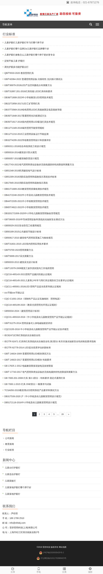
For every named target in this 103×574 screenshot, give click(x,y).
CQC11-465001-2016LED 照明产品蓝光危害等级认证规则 (32, 286)
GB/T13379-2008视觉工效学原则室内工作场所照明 (29, 268)
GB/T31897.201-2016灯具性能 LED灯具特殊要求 (28, 91)
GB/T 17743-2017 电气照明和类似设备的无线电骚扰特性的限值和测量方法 (40, 372)
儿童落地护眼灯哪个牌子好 (18, 487)
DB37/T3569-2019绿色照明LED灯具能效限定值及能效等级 (33, 109)
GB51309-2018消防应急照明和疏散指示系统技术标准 (30, 176)
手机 (39, 569)
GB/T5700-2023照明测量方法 (18, 250)
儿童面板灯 (10, 481)
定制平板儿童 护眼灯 (14, 61)
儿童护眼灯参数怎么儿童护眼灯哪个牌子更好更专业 (29, 54)
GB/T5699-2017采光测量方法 (18, 256)
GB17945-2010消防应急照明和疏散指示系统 (26, 183)
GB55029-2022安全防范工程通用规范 (22, 225)
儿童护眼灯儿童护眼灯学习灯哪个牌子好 (24, 42)
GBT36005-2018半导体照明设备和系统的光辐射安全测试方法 (34, 219)
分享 (13, 569)
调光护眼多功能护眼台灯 (16, 67)
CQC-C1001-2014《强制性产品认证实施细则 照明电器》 (33, 298)
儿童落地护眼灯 (12, 494)
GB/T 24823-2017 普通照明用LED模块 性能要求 (27, 359)
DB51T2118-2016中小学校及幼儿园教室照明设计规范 (30, 402)
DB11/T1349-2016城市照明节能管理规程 (24, 128)
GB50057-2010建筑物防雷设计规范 (21, 158)
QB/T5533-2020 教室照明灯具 (19, 73)
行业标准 (9, 450)
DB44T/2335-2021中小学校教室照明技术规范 (26, 201)
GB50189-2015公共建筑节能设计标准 (22, 231)
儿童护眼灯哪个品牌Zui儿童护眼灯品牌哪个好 (26, 48)
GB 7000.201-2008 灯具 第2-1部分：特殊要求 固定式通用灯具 (34, 378)
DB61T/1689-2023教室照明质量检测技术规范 (26, 189)
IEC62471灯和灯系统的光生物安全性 (22, 335)
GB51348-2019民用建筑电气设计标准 (22, 170)
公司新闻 (9, 438)
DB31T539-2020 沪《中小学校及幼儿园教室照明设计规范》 (33, 396)
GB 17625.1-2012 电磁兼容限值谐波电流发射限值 (28, 366)
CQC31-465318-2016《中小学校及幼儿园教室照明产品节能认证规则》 (39, 317)
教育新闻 (9, 444)
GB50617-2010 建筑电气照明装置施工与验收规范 (28, 237)
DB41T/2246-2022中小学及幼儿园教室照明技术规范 (29, 195)
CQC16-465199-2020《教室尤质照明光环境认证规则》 (31, 305)
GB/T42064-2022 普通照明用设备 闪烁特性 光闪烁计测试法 (33, 79)
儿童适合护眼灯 (12, 474)
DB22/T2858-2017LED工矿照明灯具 (22, 103)
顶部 (90, 569)
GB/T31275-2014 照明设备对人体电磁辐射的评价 (28, 323)
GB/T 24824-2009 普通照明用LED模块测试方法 (27, 353)
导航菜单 (7, 24)
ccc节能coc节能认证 (14, 292)
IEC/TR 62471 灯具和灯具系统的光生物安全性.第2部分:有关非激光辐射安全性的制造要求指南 (50, 341)
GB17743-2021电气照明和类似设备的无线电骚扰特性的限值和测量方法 (39, 164)
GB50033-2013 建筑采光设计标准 (20, 262)
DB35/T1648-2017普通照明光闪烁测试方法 (25, 115)
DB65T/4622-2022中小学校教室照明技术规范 (26, 207)
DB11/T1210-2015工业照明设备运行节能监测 (26, 134)
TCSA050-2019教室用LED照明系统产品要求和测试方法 (31, 390)
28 (62, 414)
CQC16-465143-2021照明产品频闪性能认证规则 (28, 274)
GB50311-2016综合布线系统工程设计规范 (25, 146)
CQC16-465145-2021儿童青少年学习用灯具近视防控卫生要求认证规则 (39, 280)
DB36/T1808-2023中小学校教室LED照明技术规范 (28, 97)
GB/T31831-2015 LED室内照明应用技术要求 (26, 244)
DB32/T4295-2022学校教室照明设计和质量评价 (27, 140)
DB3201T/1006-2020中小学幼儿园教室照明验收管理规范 (32, 213)
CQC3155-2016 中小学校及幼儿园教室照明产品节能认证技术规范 (36, 329)
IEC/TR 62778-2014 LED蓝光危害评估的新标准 (27, 347)
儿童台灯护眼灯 (12, 467)
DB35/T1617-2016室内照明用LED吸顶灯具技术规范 (29, 122)
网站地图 (62, 547)
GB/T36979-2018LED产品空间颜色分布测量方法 (28, 85)
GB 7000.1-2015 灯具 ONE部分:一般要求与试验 (27, 384)
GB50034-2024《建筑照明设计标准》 (22, 311)
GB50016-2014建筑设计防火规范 (20, 152)
